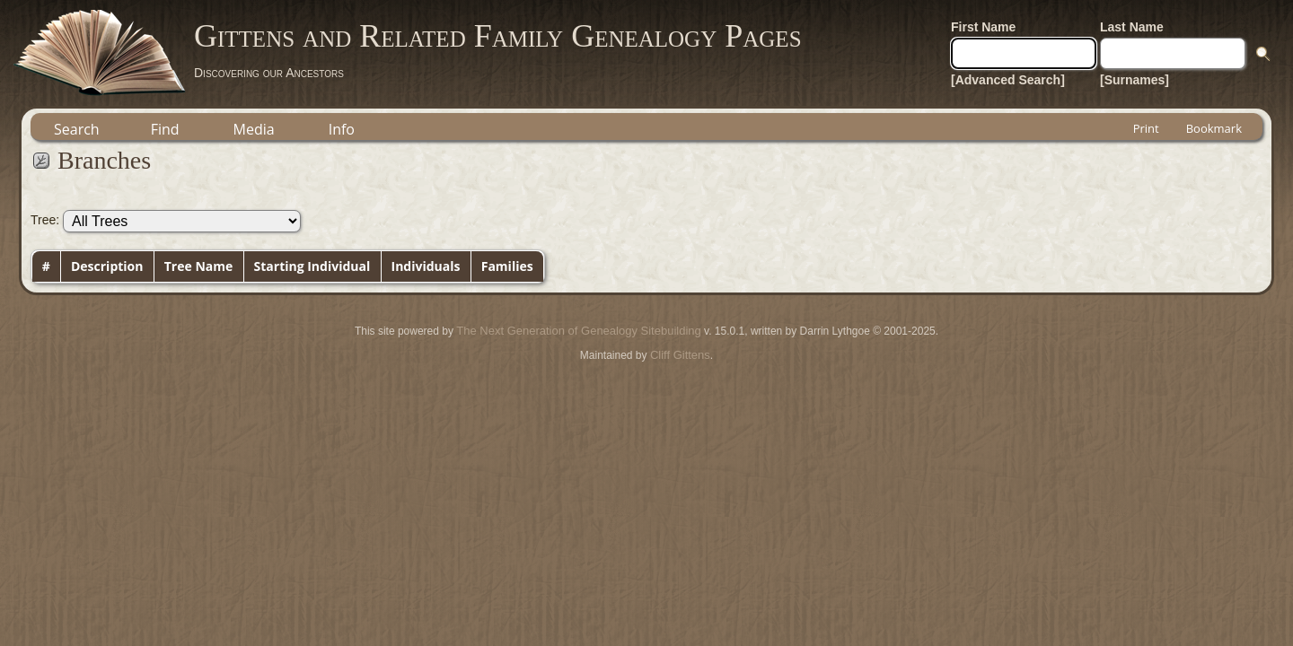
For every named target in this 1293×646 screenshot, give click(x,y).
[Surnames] (1134, 80)
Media (254, 129)
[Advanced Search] (1008, 80)
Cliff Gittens (680, 355)
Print (1146, 128)
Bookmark (1214, 128)
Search (77, 129)
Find (165, 129)
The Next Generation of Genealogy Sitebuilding (578, 330)
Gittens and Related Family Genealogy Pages (498, 36)
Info (342, 129)
